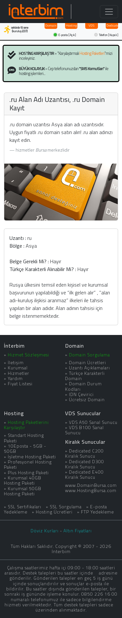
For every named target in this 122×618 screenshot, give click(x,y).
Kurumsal (18, 368)
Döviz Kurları (45, 530)
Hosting (71, 25)
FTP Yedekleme (97, 512)
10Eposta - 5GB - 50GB (25, 448)
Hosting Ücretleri (54, 512)
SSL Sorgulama (66, 506)
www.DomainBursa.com (91, 485)
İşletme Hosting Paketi (32, 456)
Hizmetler (18, 373)
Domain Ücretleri (87, 362)
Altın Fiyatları (77, 530)
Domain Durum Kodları (83, 386)
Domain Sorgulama (89, 355)
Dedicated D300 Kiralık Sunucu (84, 464)
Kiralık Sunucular (85, 442)
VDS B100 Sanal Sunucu (84, 430)
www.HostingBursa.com (90, 490)
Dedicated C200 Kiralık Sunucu (84, 453)
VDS (91, 25)
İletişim (16, 362)
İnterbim (14, 346)
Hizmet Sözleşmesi (28, 355)
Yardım (15, 378)
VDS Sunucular (83, 413)
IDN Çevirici (81, 394)
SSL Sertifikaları (24, 506)
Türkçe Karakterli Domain (85, 376)
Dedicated (112, 25)
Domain (51, 25)
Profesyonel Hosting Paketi (28, 464)
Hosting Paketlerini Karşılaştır (26, 425)
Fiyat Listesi (20, 383)
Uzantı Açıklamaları (89, 368)
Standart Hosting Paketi (24, 438)
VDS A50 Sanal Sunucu (93, 422)
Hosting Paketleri (91, 53)
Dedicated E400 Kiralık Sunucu (84, 474)
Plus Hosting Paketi (28, 472)
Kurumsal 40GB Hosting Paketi (22, 480)
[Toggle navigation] (109, 11)
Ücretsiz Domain (87, 399)
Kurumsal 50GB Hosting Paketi (22, 491)
